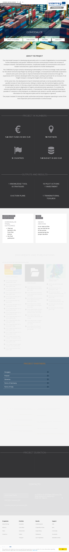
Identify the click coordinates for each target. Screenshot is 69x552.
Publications (31, 39)
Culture (20, 534)
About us (4, 527)
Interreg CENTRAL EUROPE (9, 2)
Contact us (4, 534)
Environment (22, 530)
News (3, 530)
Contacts (58, 39)
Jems (53, 527)
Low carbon (21, 527)
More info (35, 550)
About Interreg (5, 524)
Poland (26, 376)
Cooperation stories (40, 527)
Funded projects (39, 524)
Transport (21, 537)
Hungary (26, 372)
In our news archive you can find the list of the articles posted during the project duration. (44, 230)
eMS (53, 524)
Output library (39, 530)
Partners (45, 39)
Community (54, 530)
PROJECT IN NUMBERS (13, 39)
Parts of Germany (26, 383)
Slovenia (26, 379)
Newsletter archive (56, 537)
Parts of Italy (26, 387)
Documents (54, 534)
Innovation (21, 524)
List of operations (39, 537)
